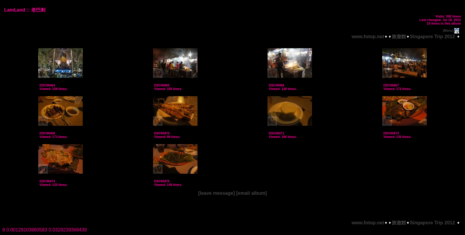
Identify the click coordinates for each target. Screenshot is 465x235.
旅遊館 (399, 36)
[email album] (251, 193)
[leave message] (216, 193)
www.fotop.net (367, 36)
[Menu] (448, 30)
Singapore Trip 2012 (432, 36)
